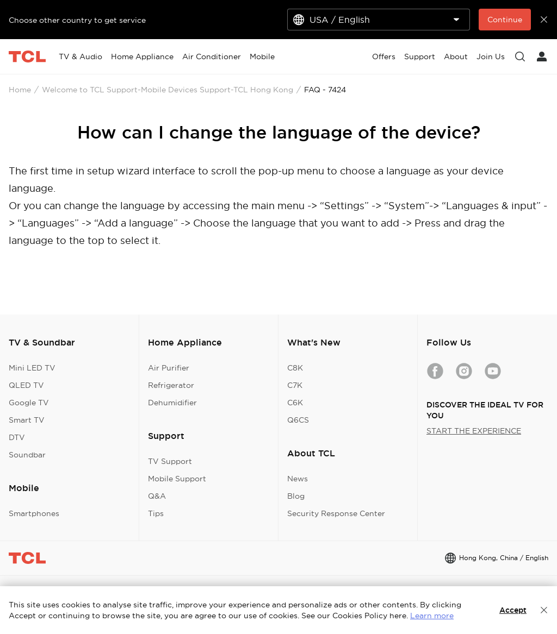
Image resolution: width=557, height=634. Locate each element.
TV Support (170, 461)
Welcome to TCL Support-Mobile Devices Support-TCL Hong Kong (167, 90)
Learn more (432, 615)
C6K (295, 402)
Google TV (29, 402)
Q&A (157, 496)
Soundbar (27, 455)
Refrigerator (171, 385)
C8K (295, 368)
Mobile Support (177, 479)
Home (20, 90)
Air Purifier (168, 368)
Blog (296, 496)
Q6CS (298, 420)
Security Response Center (336, 513)
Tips (156, 513)
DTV (17, 437)
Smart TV (27, 420)
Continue (504, 19)
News (297, 479)
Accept (513, 610)
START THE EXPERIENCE (473, 431)
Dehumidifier (172, 402)
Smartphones (34, 513)
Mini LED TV (32, 368)
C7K (294, 385)
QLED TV (26, 385)
